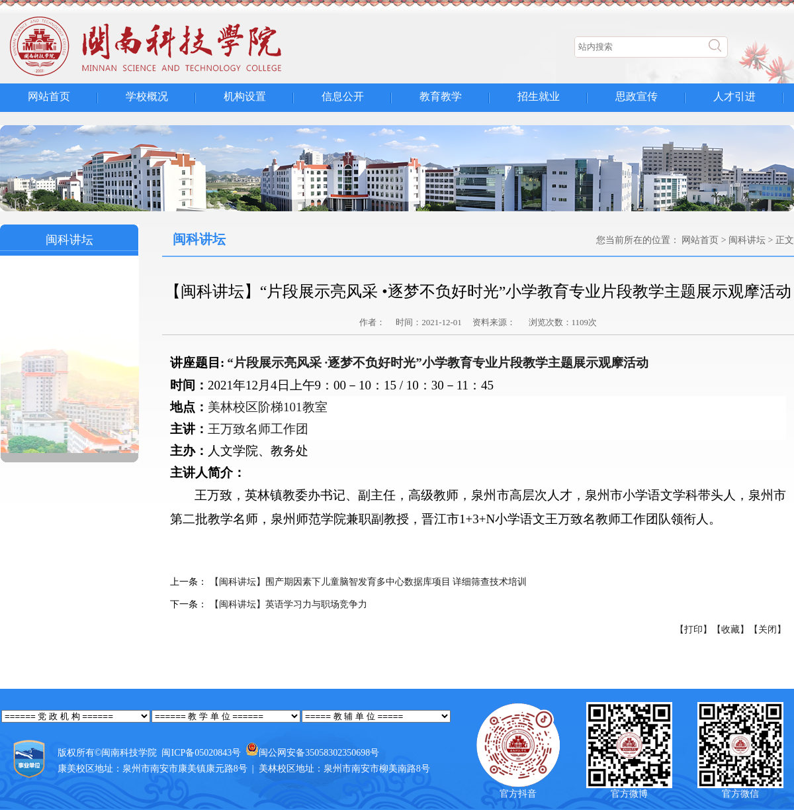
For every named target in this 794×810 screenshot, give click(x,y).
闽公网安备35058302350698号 (319, 753)
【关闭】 (767, 629)
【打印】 (693, 629)
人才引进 (734, 96)
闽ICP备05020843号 (201, 753)
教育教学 (440, 96)
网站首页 (49, 96)
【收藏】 (730, 629)
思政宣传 (636, 96)
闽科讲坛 (747, 240)
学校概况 (147, 96)
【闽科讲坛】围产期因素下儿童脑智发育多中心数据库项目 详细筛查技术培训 (367, 582)
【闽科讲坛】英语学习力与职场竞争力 (287, 604)
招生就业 (538, 96)
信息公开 (343, 96)
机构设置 (245, 96)
